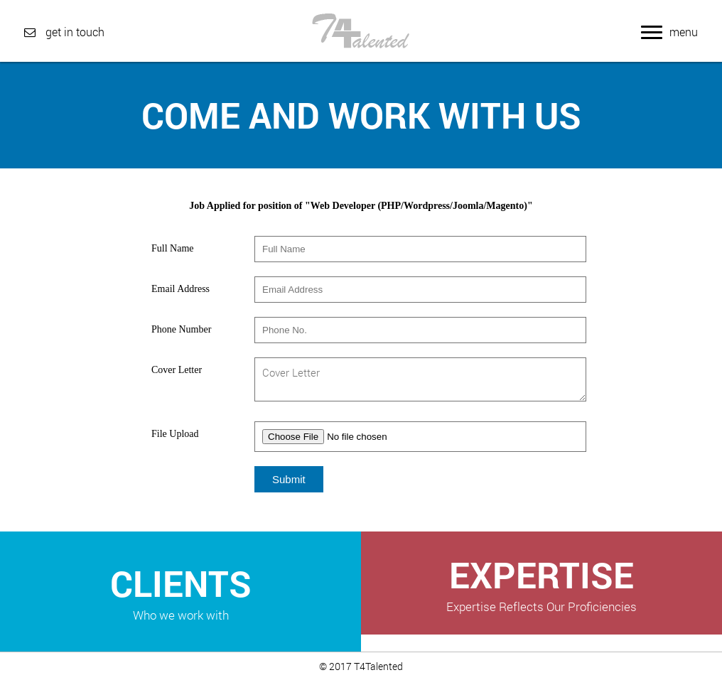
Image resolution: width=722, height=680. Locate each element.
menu (669, 31)
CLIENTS (180, 591)
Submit (289, 479)
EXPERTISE (541, 583)
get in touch (64, 31)
